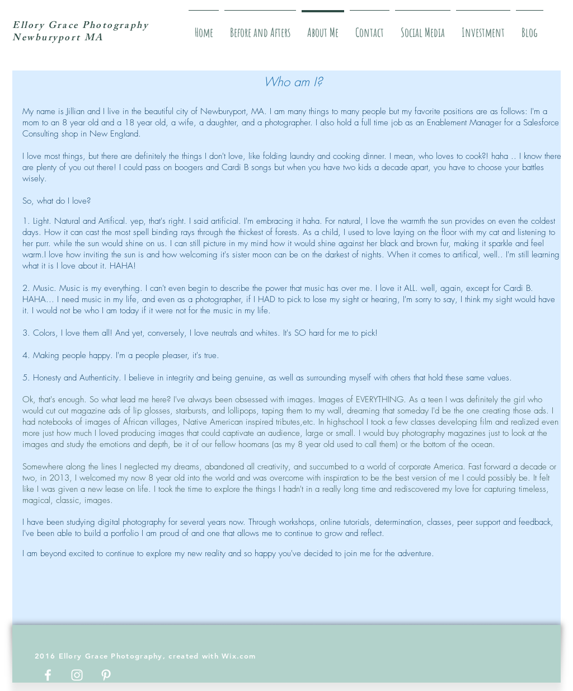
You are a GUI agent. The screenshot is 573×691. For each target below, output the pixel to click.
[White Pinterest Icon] (106, 675)
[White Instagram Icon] (76, 675)
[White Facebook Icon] (47, 675)
